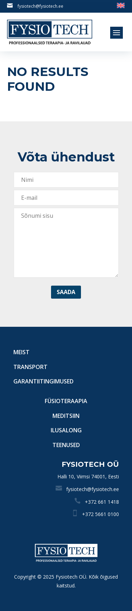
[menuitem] (121, 5)
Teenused (66, 445)
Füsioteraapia (66, 401)
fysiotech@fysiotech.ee (40, 6)
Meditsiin (66, 416)
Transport (30, 367)
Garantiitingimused (43, 381)
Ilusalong (66, 430)
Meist (21, 352)
